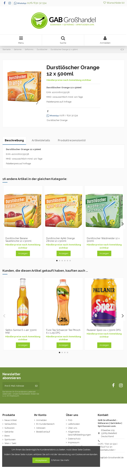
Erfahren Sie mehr (60, 460)
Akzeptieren (41, 460)
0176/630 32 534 (30, 2)
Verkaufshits (10, 424)
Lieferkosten (74, 424)
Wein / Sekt (10, 443)
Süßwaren (9, 428)
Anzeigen (23, 253)
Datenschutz (74, 438)
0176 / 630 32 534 (62, 115)
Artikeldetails (41, 140)
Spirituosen (10, 439)
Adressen (40, 428)
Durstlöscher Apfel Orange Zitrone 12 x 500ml (60, 239)
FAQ (70, 420)
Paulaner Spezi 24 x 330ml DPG (104, 330)
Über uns (72, 428)
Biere (7, 435)
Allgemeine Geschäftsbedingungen (79, 433)
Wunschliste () (114, 2)
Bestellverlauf (43, 431)
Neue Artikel (10, 420)
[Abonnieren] (36, 386)
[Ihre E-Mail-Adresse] (17, 386)
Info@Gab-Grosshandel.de (111, 457)
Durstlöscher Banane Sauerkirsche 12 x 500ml (18, 239)
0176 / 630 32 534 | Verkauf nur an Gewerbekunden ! (107, 447)
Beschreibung (14, 140)
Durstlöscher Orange (57, 120)
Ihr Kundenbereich (45, 424)
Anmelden (41, 420)
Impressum (73, 442)
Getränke (8, 431)
